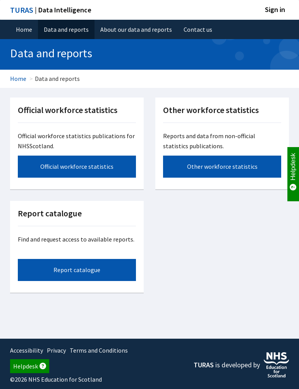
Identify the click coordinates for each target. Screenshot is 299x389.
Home (24, 29)
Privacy (56, 350)
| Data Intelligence (50, 10)
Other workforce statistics (222, 166)
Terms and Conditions (99, 350)
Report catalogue (76, 270)
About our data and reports (136, 29)
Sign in (275, 9)
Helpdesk (29, 366)
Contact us (198, 29)
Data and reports (66, 29)
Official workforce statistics (76, 166)
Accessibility (26, 350)
